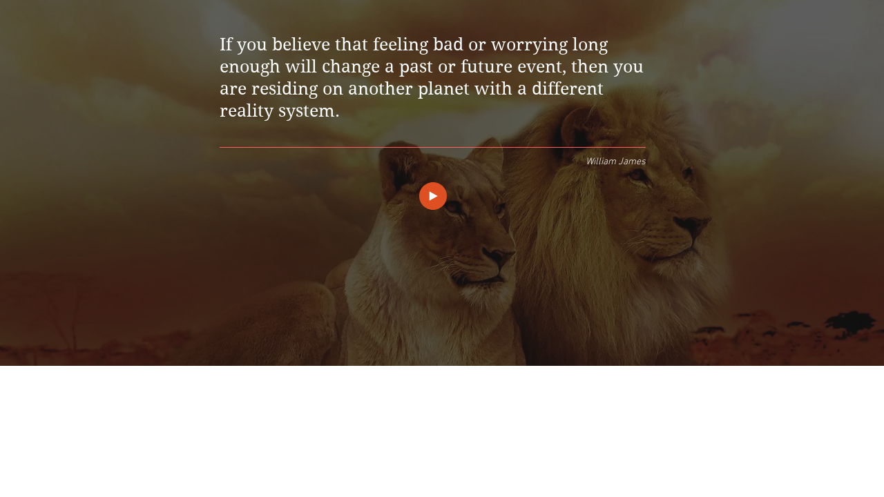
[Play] (433, 196)
